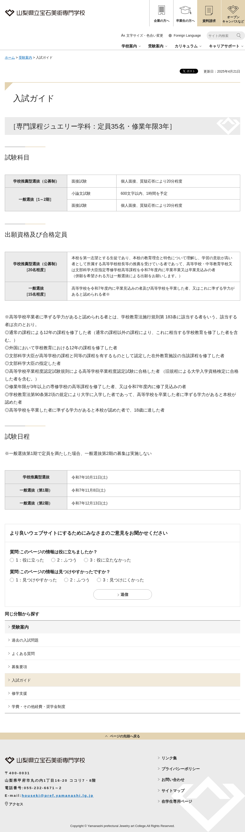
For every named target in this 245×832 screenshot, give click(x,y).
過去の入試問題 (25, 640)
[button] (184, 35)
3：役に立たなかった (110, 560)
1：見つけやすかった (36, 580)
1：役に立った (30, 560)
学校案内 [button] (129, 46)
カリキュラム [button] (186, 46)
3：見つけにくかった (123, 580)
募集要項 (19, 667)
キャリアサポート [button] (224, 46)
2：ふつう (67, 560)
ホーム (10, 57)
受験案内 (25, 57)
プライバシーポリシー (180, 769)
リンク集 (169, 758)
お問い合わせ (172, 780)
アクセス (16, 804)
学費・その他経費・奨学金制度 (38, 707)
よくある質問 (23, 654)
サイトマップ (172, 791)
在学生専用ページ (176, 801)
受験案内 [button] (155, 46)
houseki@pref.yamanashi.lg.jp (58, 795)
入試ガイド (21, 680)
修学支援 (19, 693)
